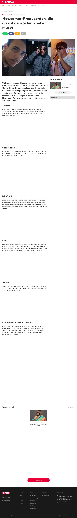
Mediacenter (33, 500)
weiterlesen (38, 480)
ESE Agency (11, 515)
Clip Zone (22, 508)
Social (21, 500)
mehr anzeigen (71, 407)
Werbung (32, 506)
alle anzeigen (62, 92)
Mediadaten (33, 503)
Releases (22, 506)
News (21, 495)
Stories (21, 498)
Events (21, 503)
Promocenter (33, 508)
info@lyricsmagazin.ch (47, 495)
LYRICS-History (34, 498)
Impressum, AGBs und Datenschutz (66, 515)
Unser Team (33, 495)
